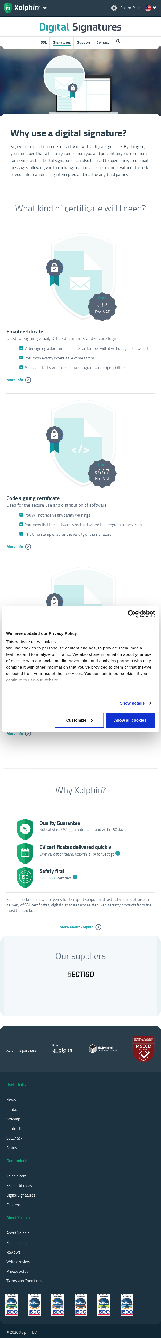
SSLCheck (14, 1138)
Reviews (13, 1252)
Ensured (13, 1204)
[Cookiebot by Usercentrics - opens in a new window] (131, 614)
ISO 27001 (48, 878)
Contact (103, 42)
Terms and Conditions (24, 1280)
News (11, 1099)
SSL (44, 42)
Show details (132, 703)
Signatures (62, 42)
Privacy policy (17, 1271)
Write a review (18, 1261)
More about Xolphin (76, 927)
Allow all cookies (130, 720)
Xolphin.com (16, 1176)
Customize (79, 720)
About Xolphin (18, 1232)
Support (83, 42)
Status (11, 1147)
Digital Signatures (20, 1195)
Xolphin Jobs (16, 1242)
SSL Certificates (19, 1185)
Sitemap (13, 1119)
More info (14, 380)
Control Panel (17, 1128)
